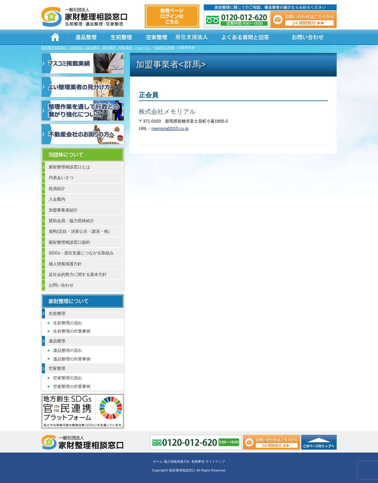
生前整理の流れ (67, 323)
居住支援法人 (192, 37)
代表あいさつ (61, 177)
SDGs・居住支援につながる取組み (81, 253)
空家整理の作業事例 (71, 386)
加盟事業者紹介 (63, 210)
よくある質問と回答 (245, 37)
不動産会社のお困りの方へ (82, 134)
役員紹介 (57, 188)
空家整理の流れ (67, 377)
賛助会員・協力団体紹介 (71, 220)
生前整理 (121, 37)
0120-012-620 (237, 19)
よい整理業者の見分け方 (82, 87)
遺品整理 (85, 37)
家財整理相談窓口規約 (69, 242)
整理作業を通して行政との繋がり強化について (82, 110)
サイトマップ (215, 461)
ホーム (54, 37)
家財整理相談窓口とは (69, 167)
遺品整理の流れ (67, 350)
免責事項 (197, 461)
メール (304, 19)
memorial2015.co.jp (170, 128)
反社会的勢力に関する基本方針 (78, 274)
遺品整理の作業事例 (71, 359)
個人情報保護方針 (65, 263)
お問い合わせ (307, 37)
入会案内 (57, 199)
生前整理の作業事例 (71, 331)
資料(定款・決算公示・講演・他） (80, 231)
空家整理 (156, 37)
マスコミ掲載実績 (82, 63)
